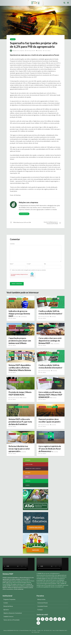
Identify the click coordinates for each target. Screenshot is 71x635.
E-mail (29, 263)
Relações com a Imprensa (17, 50)
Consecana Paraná (42, 603)
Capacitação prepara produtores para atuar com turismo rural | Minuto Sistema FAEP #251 (20, 342)
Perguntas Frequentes (9, 599)
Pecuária (25, 298)
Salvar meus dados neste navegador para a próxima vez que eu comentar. (29, 270)
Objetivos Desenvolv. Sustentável (12, 613)
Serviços (13, 39)
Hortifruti (12, 328)
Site (45, 263)
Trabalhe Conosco (8, 616)
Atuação (19, 298)
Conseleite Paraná (42, 606)
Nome (11, 263)
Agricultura (12, 298)
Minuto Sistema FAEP (14, 330)
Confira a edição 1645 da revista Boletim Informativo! (50, 312)
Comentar (40, 50)
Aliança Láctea (41, 599)
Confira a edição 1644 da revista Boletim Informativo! (50, 366)
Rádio (21, 330)
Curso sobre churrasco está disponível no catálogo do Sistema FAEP (50, 340)
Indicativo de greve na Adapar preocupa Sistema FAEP (19, 313)
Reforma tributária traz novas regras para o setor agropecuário (19, 448)
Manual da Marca (8, 606)
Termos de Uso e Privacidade (11, 620)
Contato (5, 603)
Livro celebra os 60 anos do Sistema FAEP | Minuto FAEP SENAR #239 (50, 394)
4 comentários (23, 316)
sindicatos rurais (21, 584)
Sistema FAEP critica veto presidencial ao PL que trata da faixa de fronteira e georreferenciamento (20, 423)
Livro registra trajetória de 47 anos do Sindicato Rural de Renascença (50, 448)
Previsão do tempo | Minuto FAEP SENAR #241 (20, 393)
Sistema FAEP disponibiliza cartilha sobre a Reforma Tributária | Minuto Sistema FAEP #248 (20, 369)
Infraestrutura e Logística (23, 328)
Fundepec (40, 609)
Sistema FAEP (25, 579)
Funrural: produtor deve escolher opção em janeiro (49, 420)
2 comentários (56, 343)
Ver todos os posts (24, 213)
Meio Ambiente (49, 300)
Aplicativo (6, 609)
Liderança (42, 300)
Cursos (54, 298)
